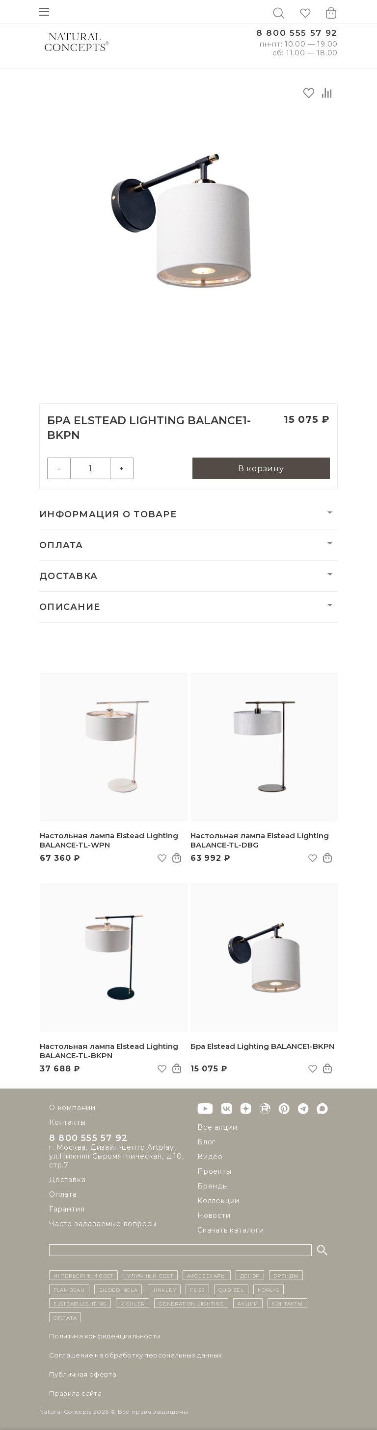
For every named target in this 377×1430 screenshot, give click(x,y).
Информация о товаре (108, 514)
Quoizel (231, 1289)
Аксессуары (206, 1275)
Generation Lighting (191, 1303)
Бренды (212, 1186)
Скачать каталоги (230, 1230)
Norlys (268, 1289)
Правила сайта (75, 1393)
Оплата (61, 545)
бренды (285, 1275)
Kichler (132, 1303)
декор (250, 1275)
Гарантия (66, 1210)
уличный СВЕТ (150, 1275)
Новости (214, 1215)
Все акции (217, 1127)
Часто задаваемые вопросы (103, 1225)
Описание (69, 607)
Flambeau (69, 1289)
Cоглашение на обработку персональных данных (135, 1355)
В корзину (261, 468)
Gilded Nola (118, 1289)
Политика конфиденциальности (105, 1336)
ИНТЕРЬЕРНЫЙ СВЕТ (83, 1275)
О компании (72, 1107)
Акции (248, 1303)
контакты (287, 1303)
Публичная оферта (82, 1374)
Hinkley (163, 1289)
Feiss (197, 1289)
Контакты (67, 1122)
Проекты (214, 1171)
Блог (206, 1142)
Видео (210, 1156)
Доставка (68, 576)
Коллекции (218, 1200)
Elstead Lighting (80, 1303)
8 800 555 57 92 (297, 33)
